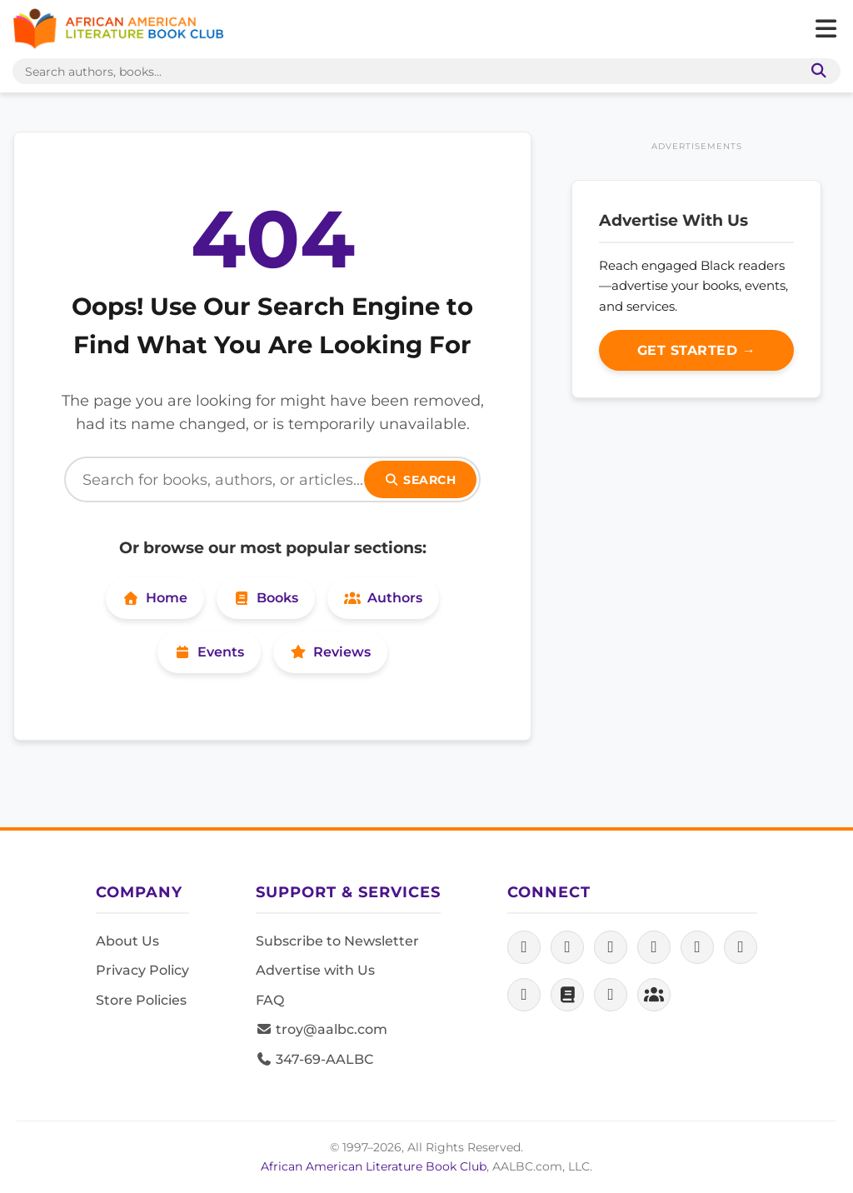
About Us (127, 941)
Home (154, 598)
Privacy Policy (142, 970)
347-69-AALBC (314, 1059)
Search (420, 479)
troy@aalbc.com (321, 1029)
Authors (383, 598)
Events (209, 652)
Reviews (330, 652)
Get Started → (696, 350)
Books (265, 598)
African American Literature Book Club (373, 1166)
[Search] (272, 479)
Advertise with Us (315, 970)
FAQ (270, 1000)
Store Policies (141, 1000)
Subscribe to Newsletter (337, 941)
